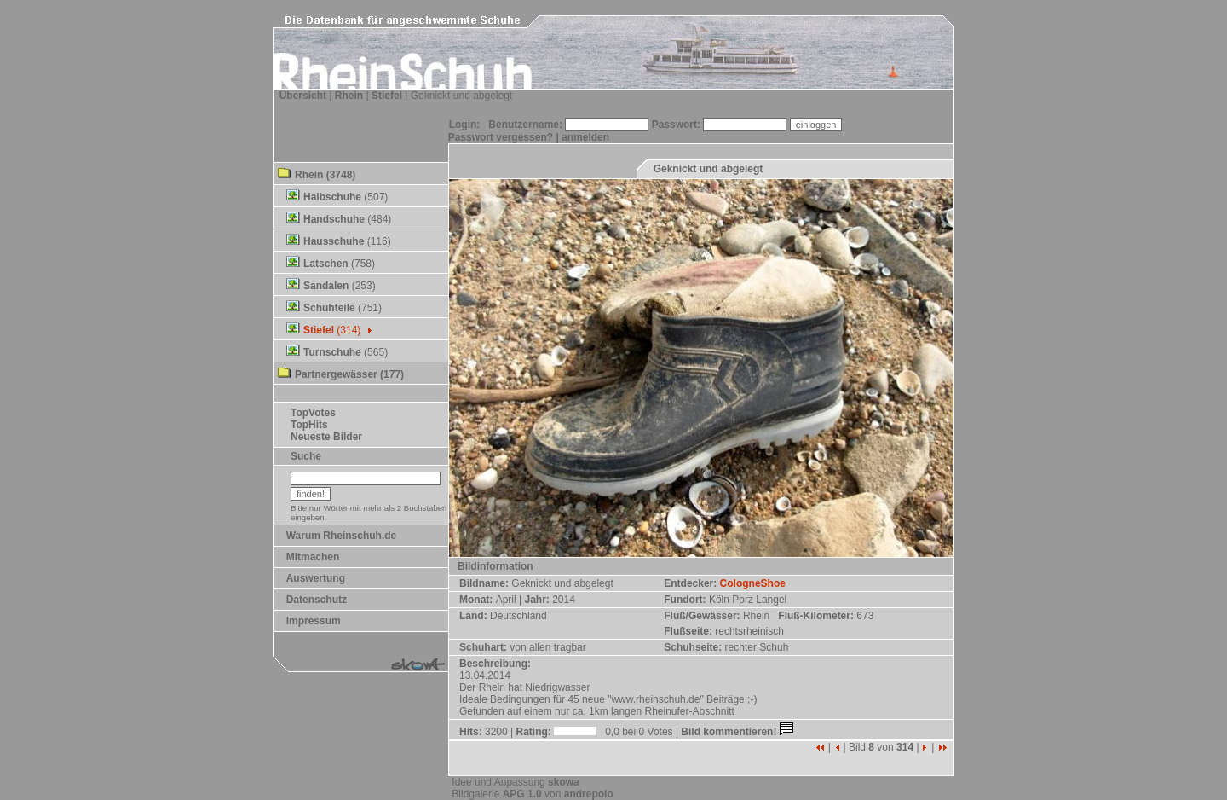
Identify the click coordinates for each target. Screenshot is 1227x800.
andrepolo (589, 794)
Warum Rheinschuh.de (341, 536)
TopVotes (313, 413)
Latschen (326, 264)
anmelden (585, 137)
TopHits (309, 425)
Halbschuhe (332, 197)
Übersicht (302, 95)
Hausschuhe (333, 241)
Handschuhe (334, 219)
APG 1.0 (522, 794)
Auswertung (315, 578)
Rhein (349, 95)
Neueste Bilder (326, 437)
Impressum (313, 621)
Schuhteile (329, 308)
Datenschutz (316, 600)
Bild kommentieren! (738, 732)
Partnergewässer (336, 374)
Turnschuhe (332, 352)
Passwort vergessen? (500, 137)
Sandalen (326, 286)
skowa (563, 782)
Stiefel (387, 95)
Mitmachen (313, 557)
